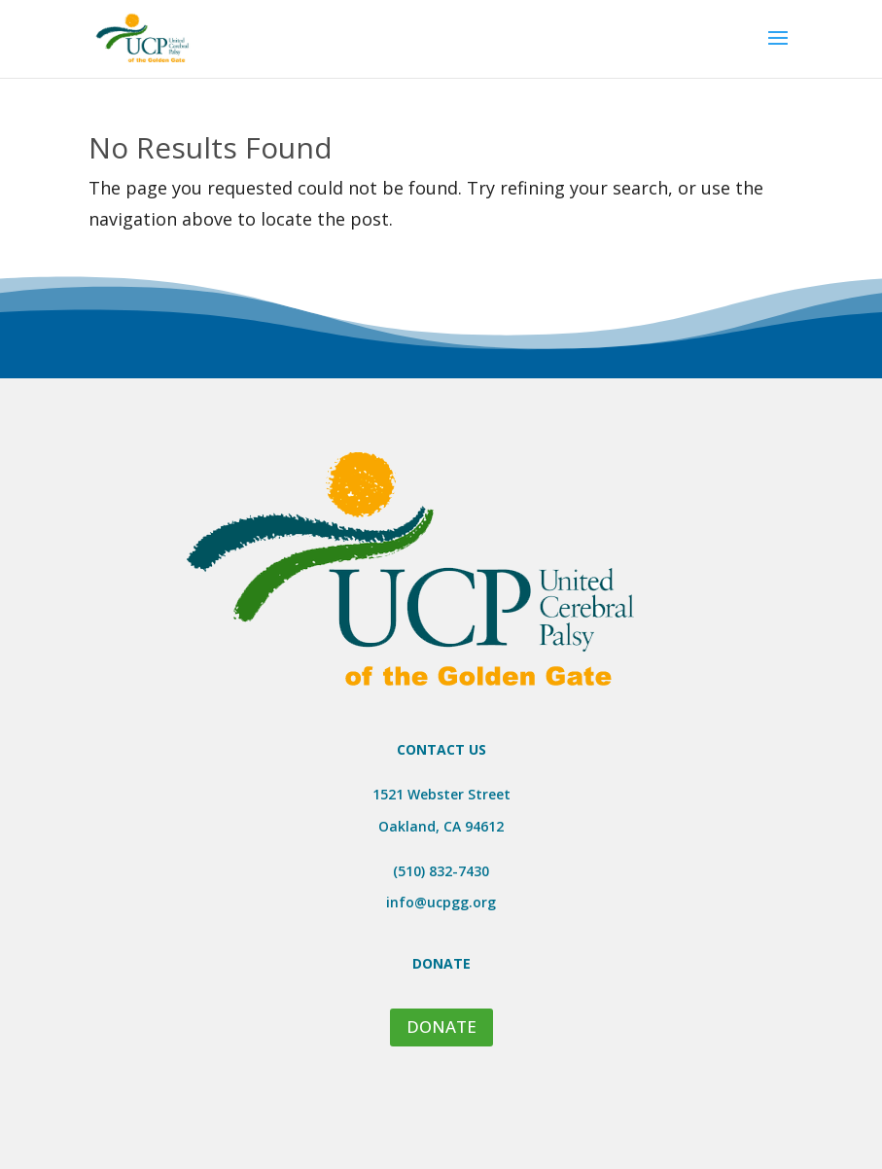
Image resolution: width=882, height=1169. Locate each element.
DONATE (441, 1026)
